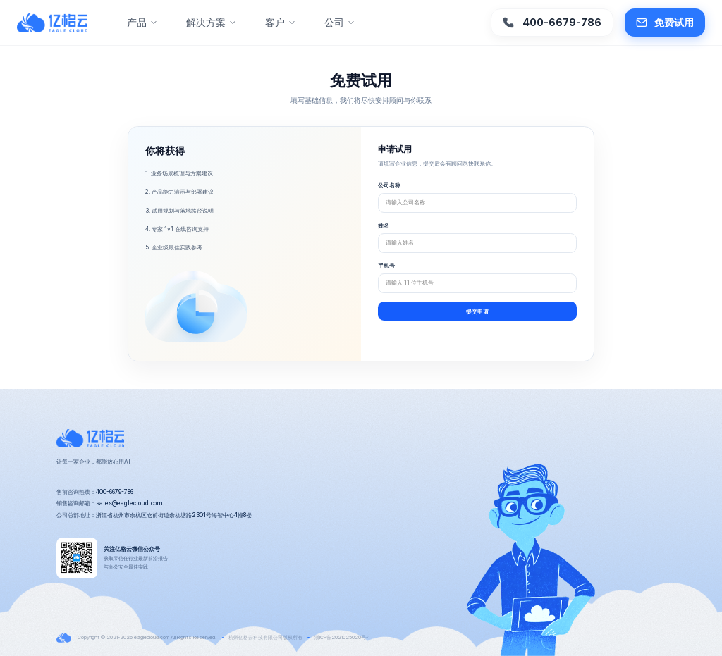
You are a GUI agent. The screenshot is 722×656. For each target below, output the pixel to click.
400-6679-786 (552, 22)
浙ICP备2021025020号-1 (341, 637)
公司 (339, 22)
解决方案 (211, 22)
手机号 (386, 265)
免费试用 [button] (665, 22)
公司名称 (389, 185)
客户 (280, 22)
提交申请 (477, 311)
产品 (142, 22)
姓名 (383, 225)
